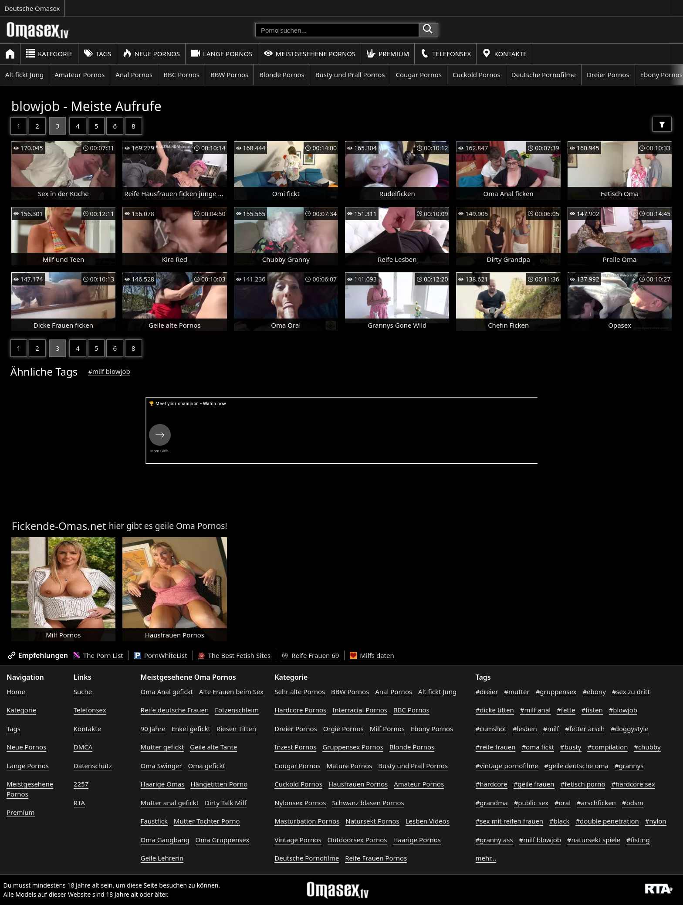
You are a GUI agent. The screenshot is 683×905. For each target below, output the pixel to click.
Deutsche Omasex (32, 8)
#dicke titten (495, 709)
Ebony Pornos (432, 728)
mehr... (486, 858)
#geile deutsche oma (576, 765)
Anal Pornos (133, 74)
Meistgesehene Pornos (310, 53)
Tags (98, 53)
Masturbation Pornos (306, 821)
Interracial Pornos (359, 709)
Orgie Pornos (343, 728)
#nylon (655, 821)
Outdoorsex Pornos (357, 839)
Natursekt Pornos (372, 821)
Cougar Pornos (418, 74)
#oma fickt (537, 746)
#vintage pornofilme (507, 765)
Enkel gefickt (191, 728)
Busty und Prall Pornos (350, 74)
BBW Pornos (229, 74)
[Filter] (662, 124)
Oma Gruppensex (223, 839)
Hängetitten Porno (218, 784)
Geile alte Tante (213, 746)
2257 (81, 784)
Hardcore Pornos (300, 709)
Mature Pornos (349, 765)
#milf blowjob (109, 371)
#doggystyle (630, 728)
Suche (83, 691)
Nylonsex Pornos (300, 802)
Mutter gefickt (162, 746)
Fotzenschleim (237, 709)
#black (559, 821)
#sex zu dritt (631, 691)
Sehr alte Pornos (299, 691)
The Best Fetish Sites (234, 655)
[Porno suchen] (337, 30)
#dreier (487, 691)
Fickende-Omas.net (59, 526)
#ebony (593, 691)
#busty (570, 746)
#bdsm (632, 802)
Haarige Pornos (416, 839)
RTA (79, 802)
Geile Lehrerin (162, 858)
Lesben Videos (428, 821)
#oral (563, 802)
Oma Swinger (161, 765)
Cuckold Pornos (476, 74)
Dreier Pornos (608, 74)
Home (16, 691)
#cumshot (491, 728)
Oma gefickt (206, 765)
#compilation (607, 746)
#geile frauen (534, 784)
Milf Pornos (387, 728)
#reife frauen (496, 746)
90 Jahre (153, 728)
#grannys (629, 765)
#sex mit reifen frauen (510, 821)
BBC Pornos (181, 74)
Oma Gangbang (165, 839)
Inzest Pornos (295, 746)
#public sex (531, 802)
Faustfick (154, 821)
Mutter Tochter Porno (207, 821)
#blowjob (623, 709)
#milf (551, 728)
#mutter (516, 691)
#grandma (492, 802)
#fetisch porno (582, 784)
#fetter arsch (585, 728)
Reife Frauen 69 (310, 655)
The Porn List (98, 655)
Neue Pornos (151, 53)
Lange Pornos (221, 53)
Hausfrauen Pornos (358, 784)
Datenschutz (93, 765)
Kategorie (49, 53)
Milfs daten (372, 655)
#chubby (647, 746)
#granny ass (494, 839)
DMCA (83, 746)
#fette (566, 709)
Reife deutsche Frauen (175, 709)
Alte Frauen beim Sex (231, 691)
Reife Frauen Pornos (376, 858)
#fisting (638, 839)
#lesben (525, 728)
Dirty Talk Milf (226, 802)
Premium (387, 53)
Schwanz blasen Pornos (368, 802)
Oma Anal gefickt (167, 691)
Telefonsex (445, 53)
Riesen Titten (236, 728)
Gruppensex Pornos (352, 746)
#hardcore (491, 784)
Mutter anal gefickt (170, 802)
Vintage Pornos (297, 839)
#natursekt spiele (593, 839)
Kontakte (504, 53)
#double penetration (607, 821)
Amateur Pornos (79, 74)
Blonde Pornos (281, 74)
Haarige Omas (163, 784)
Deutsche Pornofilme (543, 74)
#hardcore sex (633, 784)
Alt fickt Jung (24, 74)
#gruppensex (556, 691)
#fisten (592, 709)
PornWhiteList (160, 655)
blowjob (35, 106)
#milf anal (535, 709)
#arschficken (596, 802)
